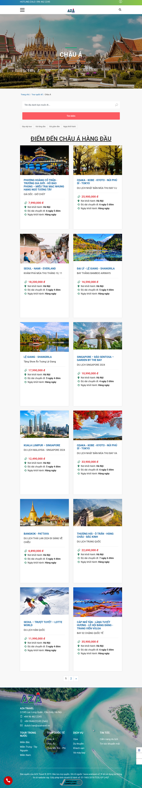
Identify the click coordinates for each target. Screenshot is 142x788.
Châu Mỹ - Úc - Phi (56, 748)
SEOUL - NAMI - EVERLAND (40, 268)
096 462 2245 (43, 1)
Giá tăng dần (41, 127)
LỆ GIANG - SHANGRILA (38, 356)
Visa (75, 739)
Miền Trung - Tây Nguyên (28, 748)
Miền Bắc (25, 742)
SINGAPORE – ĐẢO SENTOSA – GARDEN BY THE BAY (95, 358)
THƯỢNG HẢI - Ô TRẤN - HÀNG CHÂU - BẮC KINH (95, 535)
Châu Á (50, 739)
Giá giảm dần (54, 127)
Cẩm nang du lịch (109, 739)
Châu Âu (51, 743)
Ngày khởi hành (69, 127)
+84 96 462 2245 (31, 716)
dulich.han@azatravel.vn (35, 725)
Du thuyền (78, 743)
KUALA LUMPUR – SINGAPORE (42, 445)
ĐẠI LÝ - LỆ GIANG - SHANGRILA (96, 268)
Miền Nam (25, 755)
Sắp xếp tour (27, 127)
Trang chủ (25, 94)
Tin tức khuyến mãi (110, 743)
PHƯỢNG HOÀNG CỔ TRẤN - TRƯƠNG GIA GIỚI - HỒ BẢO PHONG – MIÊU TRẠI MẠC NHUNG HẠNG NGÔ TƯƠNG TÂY (44, 185)
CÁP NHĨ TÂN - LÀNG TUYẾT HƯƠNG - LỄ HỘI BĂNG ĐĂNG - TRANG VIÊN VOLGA (95, 625)
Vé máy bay (79, 752)
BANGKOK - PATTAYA (36, 533)
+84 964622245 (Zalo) (34, 721)
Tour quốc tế (37, 94)
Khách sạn (78, 748)
